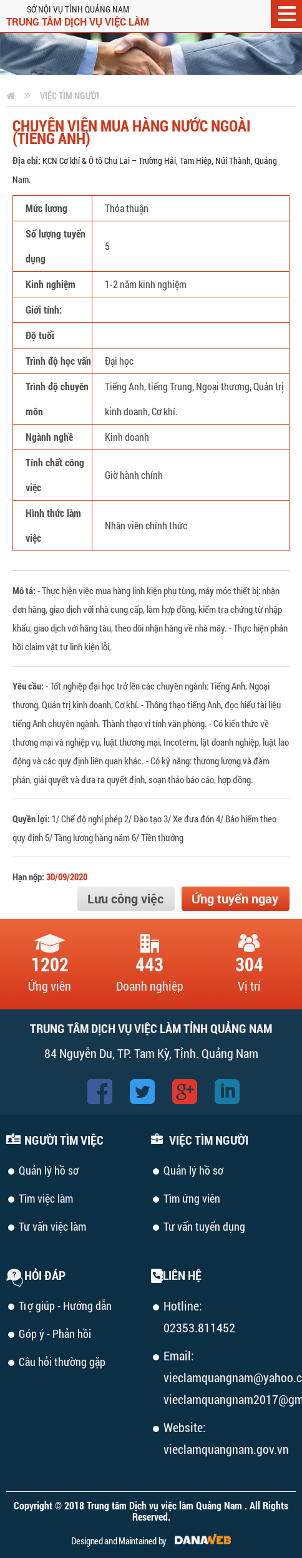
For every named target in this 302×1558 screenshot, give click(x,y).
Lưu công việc (125, 898)
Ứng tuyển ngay (235, 898)
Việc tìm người (69, 95)
